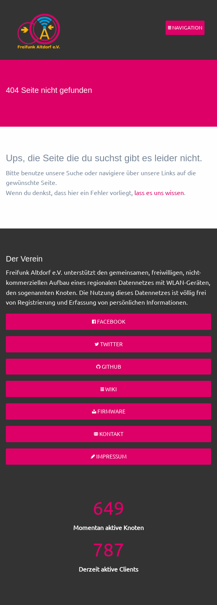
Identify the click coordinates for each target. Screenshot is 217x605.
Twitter (109, 343)
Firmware (108, 411)
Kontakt (108, 433)
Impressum (109, 456)
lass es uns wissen (159, 192)
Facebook (108, 321)
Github (108, 366)
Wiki (109, 388)
